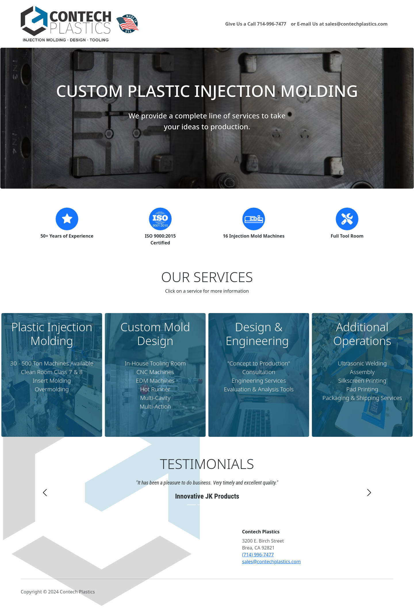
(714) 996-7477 (258, 554)
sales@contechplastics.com (271, 561)
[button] (45, 503)
